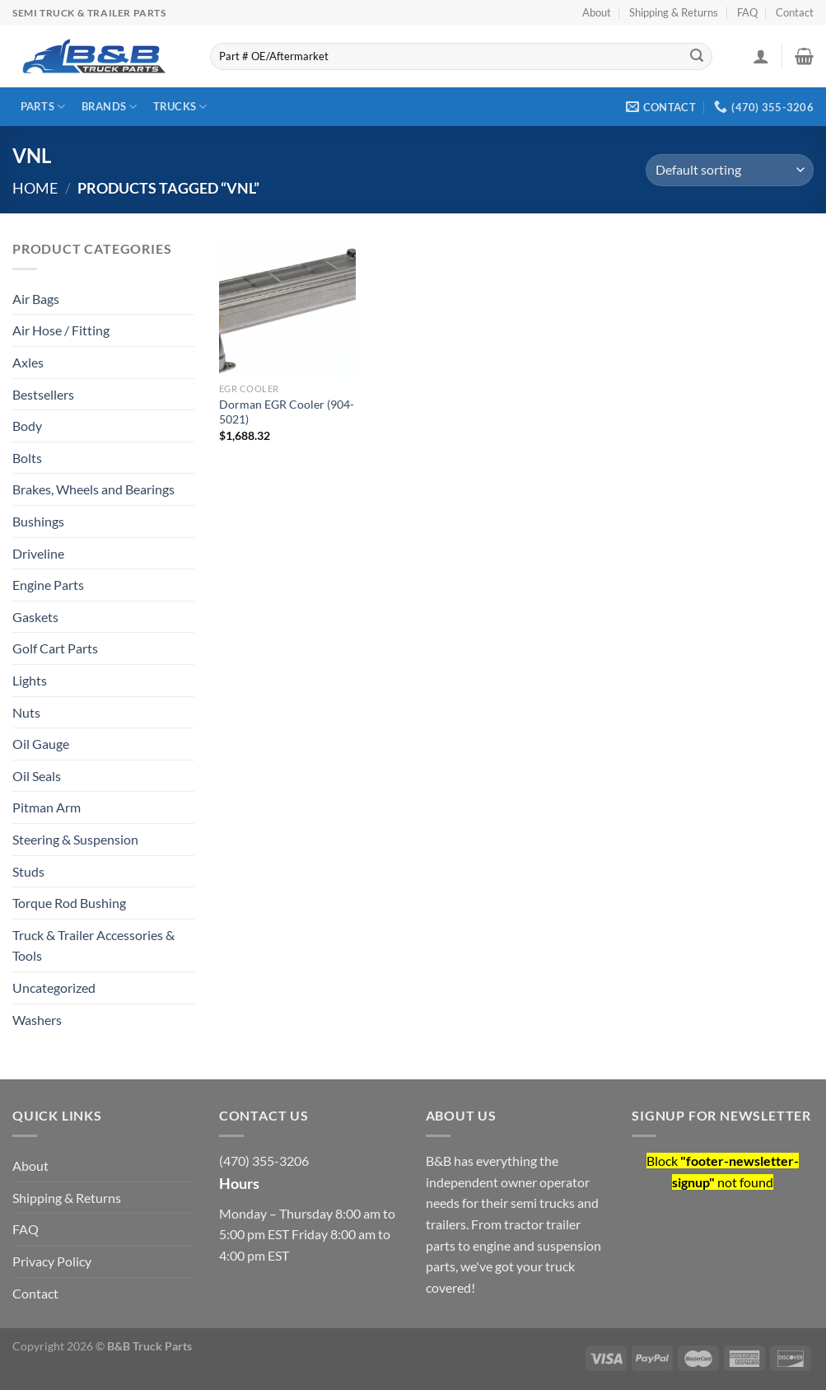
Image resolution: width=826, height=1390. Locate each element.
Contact (795, 12)
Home (35, 188)
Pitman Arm (46, 807)
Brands (110, 107)
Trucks (180, 107)
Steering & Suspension (75, 839)
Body (27, 425)
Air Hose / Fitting (61, 330)
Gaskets (35, 617)
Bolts (27, 458)
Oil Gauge (40, 743)
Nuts (26, 712)
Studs (28, 871)
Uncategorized (54, 987)
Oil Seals (36, 776)
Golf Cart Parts (55, 648)
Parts (43, 107)
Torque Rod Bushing (69, 902)
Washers (37, 1019)
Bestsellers (43, 394)
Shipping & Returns (673, 12)
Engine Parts (48, 584)
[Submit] (697, 57)
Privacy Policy (51, 1261)
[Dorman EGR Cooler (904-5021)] (287, 306)
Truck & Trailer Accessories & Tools (93, 945)
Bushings (38, 521)
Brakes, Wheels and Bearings (93, 489)
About (596, 12)
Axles (28, 362)
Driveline (38, 553)
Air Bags (35, 299)
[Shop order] (730, 170)
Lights (29, 680)
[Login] (761, 56)
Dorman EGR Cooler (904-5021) (286, 412)
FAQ (747, 12)
